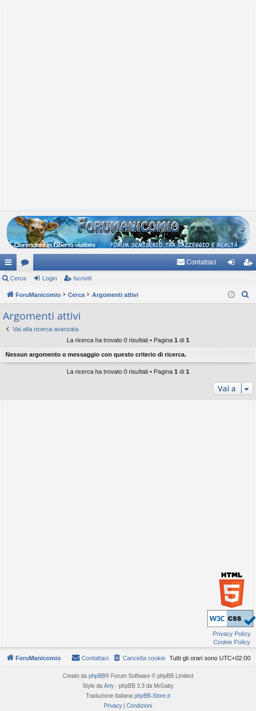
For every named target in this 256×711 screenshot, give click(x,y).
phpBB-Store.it (152, 696)
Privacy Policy (231, 633)
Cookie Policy (231, 642)
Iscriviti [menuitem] (250, 264)
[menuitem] (196, 262)
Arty (109, 686)
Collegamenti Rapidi (10, 264)
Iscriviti (82, 278)
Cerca (18, 278)
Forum (27, 264)
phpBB (96, 676)
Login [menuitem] (233, 264)
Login (49, 278)
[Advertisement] (125, 104)
